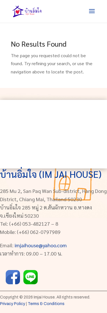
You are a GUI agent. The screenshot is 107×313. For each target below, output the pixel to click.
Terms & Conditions (46, 304)
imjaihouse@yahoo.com (41, 245)
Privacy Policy (12, 304)
